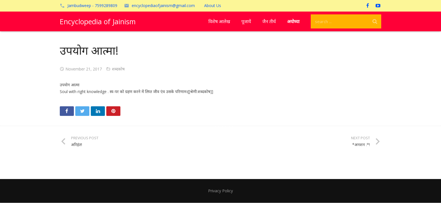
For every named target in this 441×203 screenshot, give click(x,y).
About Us (212, 5)
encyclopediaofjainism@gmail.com (163, 5)
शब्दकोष (118, 69)
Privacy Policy (220, 190)
